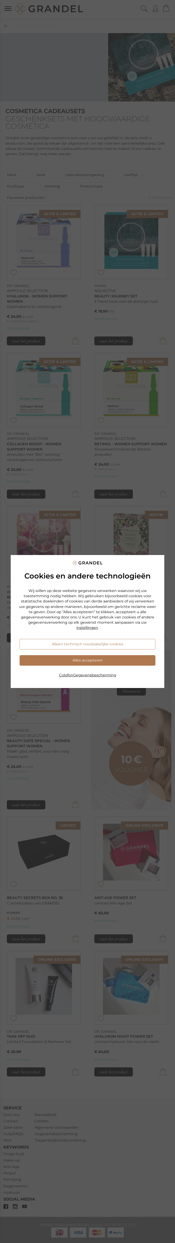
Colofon (66, 675)
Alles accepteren (87, 660)
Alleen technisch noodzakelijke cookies (87, 644)
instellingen (87, 627)
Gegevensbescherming (94, 675)
